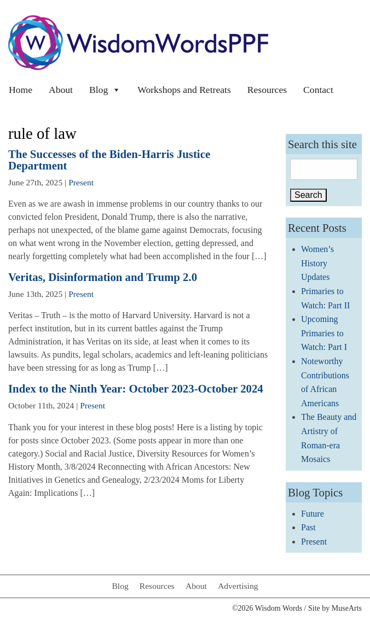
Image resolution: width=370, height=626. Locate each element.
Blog (105, 90)
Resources (267, 89)
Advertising (238, 585)
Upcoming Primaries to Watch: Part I (324, 333)
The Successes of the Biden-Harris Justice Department (109, 160)
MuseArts (347, 608)
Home (20, 89)
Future (312, 513)
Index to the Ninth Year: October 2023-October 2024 (135, 388)
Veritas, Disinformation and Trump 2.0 (102, 277)
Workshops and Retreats (184, 89)
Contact (318, 89)
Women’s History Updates (317, 263)
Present (81, 182)
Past (308, 527)
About (61, 89)
